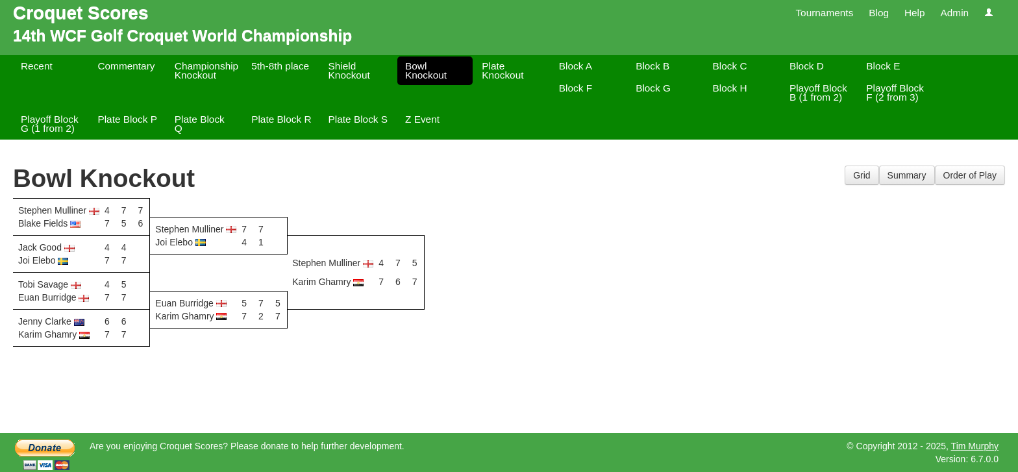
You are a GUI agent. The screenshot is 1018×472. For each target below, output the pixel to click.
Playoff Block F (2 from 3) (895, 92)
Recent (37, 65)
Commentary (126, 65)
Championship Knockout (206, 70)
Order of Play (970, 175)
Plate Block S (358, 119)
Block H (730, 87)
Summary (907, 175)
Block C (730, 65)
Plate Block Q (200, 124)
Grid (861, 175)
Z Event (422, 119)
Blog (879, 12)
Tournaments (824, 12)
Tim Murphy (975, 446)
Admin (954, 12)
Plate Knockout (502, 70)
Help (914, 12)
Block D (806, 65)
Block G (653, 87)
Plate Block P (127, 119)
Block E (883, 65)
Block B (652, 65)
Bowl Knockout (426, 70)
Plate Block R (281, 119)
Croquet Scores (81, 13)
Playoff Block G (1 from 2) (50, 124)
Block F (575, 87)
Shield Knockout (349, 70)
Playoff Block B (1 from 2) (818, 92)
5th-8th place (280, 65)
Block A (575, 65)
